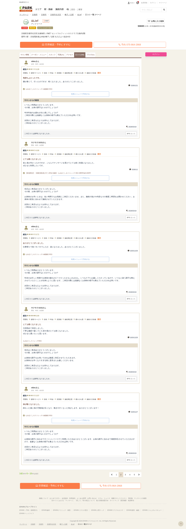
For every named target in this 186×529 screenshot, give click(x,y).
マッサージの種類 (140, 498)
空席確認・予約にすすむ (56, 44)
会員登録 (144, 3)
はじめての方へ (55, 498)
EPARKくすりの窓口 (81, 510)
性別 (132, 3)
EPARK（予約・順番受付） (28, 510)
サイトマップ (114, 500)
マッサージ (23, 15)
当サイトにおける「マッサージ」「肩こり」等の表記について (73, 500)
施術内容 (59, 9)
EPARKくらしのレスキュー (152, 510)
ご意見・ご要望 (74, 9)
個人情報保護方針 (102, 500)
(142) (79, 55)
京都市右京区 (55, 15)
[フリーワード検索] (151, 10)
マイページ (163, 3)
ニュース (107, 498)
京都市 (44, 15)
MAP (46, 21)
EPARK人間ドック (97, 510)
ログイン (153, 3)
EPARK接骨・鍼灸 (132, 510)
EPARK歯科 (46, 510)
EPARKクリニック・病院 (62, 510)
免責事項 (131, 500)
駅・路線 (48, 9)
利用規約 (72, 498)
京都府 (34, 15)
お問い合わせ (92, 498)
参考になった (131, 133)
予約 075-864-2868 (130, 44)
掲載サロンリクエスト (119, 498)
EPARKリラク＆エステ (25, 9)
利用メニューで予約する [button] (80, 94)
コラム (100, 498)
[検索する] (164, 10)
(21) (61, 55)
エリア (38, 9)
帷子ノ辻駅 (69, 15)
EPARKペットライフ (26, 513)
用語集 (130, 498)
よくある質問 (81, 498)
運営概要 (123, 500)
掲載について (43, 498)
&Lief (79, 15)
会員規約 (65, 498)
